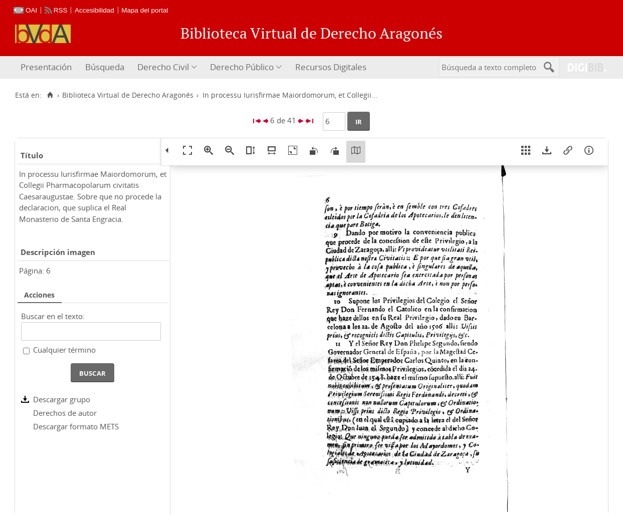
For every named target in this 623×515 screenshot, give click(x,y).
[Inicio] (50, 95)
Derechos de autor (65, 413)
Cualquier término (64, 350)
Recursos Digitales (330, 67)
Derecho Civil (163, 67)
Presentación (46, 67)
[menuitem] (47, 67)
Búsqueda (104, 67)
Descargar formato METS (76, 426)
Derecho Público (242, 67)
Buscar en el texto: (53, 316)
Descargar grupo (61, 399)
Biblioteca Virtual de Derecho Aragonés (127, 95)
